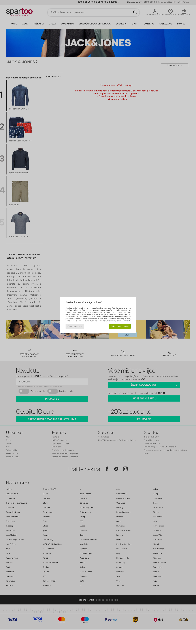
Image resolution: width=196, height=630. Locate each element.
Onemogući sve (75, 326)
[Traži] (135, 12)
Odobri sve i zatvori (119, 326)
